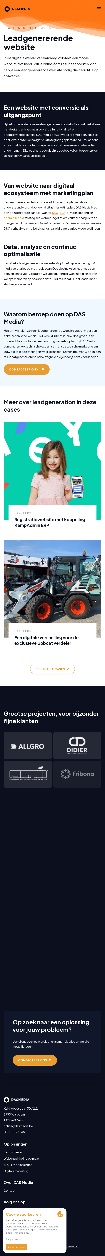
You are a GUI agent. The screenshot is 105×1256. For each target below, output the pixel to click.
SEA (62, 218)
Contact (9, 1190)
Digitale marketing (16, 1171)
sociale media (14, 224)
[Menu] (99, 9)
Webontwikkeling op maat (21, 1158)
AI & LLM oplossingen (18, 1164)
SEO (55, 218)
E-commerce (13, 1152)
